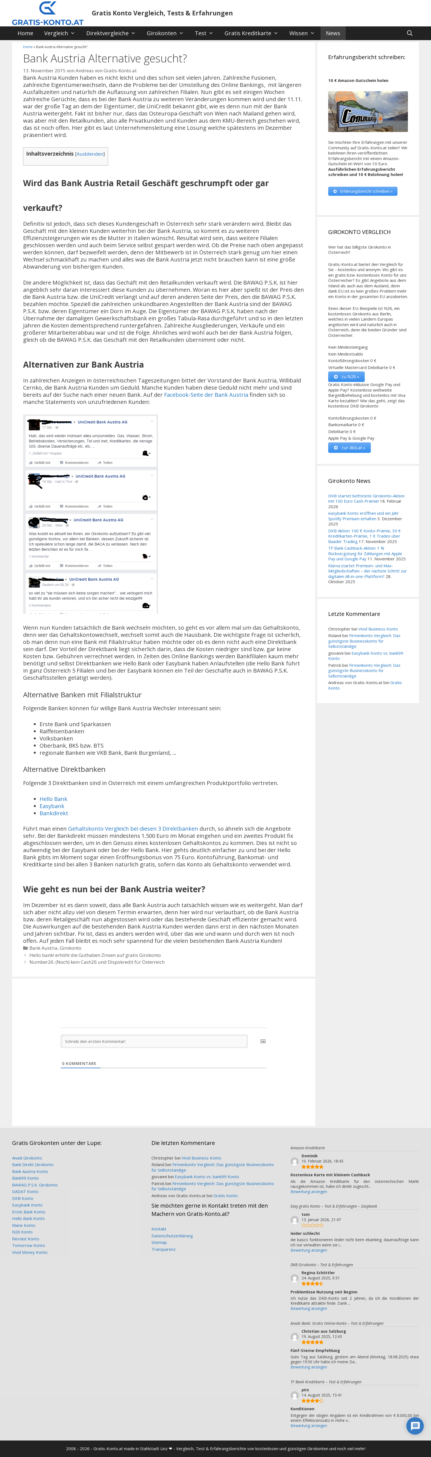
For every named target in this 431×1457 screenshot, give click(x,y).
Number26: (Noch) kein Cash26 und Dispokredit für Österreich (97, 962)
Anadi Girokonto (27, 1158)
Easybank (52, 806)
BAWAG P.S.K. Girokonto (35, 1185)
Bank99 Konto (25, 1178)
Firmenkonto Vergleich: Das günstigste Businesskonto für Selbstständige (364, 641)
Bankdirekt (54, 813)
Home (25, 33)
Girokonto (70, 948)
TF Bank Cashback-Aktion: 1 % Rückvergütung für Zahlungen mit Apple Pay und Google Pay (365, 553)
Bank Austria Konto (30, 1171)
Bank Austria (43, 948)
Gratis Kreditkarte (254, 33)
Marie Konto (23, 1225)
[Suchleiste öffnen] (410, 33)
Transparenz (163, 1249)
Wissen (305, 33)
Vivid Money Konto (30, 1252)
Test (207, 33)
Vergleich (62, 33)
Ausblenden (90, 154)
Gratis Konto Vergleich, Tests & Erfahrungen (162, 13)
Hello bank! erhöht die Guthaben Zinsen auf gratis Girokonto (95, 955)
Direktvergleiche (113, 33)
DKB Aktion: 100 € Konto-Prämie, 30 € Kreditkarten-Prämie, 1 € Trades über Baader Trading (364, 536)
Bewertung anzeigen (309, 1191)
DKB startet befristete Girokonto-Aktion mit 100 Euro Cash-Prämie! (366, 498)
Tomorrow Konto (28, 1245)
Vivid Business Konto (378, 629)
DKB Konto (22, 1198)
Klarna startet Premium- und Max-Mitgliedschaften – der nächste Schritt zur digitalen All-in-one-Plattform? (367, 571)
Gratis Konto (226, 1195)
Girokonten (168, 33)
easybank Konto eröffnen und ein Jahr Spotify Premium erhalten (363, 515)
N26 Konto (22, 1232)
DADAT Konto (25, 1191)
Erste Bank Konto (28, 1211)
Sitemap (159, 1242)
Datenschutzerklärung (172, 1235)
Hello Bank (53, 799)
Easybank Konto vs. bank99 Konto (365, 655)
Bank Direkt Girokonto (33, 1164)
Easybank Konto (27, 1205)
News (333, 33)
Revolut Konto (25, 1238)
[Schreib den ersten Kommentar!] (154, 1041)
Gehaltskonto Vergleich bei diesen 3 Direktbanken (133, 828)
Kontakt (158, 1229)
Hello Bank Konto (28, 1218)
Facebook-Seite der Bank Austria (206, 394)
